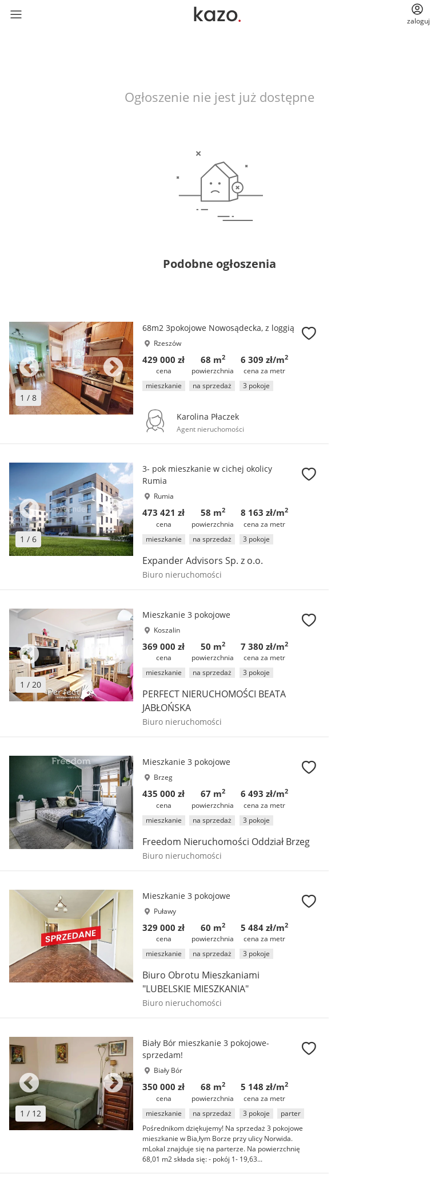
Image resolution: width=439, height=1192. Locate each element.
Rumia (164, 496)
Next (113, 368)
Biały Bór (168, 1070)
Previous (29, 368)
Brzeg (163, 777)
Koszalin (167, 630)
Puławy (165, 911)
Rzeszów (167, 343)
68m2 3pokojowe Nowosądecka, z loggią (218, 327)
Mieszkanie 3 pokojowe (186, 614)
